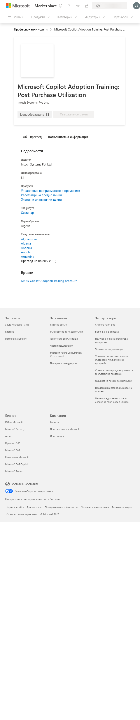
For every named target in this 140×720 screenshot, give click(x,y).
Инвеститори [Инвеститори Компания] (57, 436)
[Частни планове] (86, 5)
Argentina (27, 256)
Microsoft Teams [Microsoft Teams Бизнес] (14, 471)
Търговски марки (122, 507)
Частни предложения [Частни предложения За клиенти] (61, 345)
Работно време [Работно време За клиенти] (58, 324)
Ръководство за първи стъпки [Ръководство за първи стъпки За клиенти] (66, 331)
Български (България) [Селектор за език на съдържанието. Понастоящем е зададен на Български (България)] (25, 483)
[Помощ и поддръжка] (69, 5)
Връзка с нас (34, 507)
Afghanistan (29, 239)
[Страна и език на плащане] (109, 5)
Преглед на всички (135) (38, 261)
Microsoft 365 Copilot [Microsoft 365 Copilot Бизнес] (16, 464)
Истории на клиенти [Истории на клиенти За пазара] (16, 338)
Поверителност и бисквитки (62, 507)
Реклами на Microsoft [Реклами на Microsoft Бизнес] (17, 457)
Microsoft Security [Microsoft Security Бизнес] (14, 429)
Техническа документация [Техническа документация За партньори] (109, 349)
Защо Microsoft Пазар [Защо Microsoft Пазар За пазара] (17, 324)
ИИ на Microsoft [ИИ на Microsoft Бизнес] (14, 422)
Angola (25, 252)
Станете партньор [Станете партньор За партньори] (105, 324)
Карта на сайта (15, 507)
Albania (26, 243)
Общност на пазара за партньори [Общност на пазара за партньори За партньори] (113, 380)
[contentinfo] (51, 29)
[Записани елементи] (77, 5)
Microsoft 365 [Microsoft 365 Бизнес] (12, 450)
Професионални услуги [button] (30, 29)
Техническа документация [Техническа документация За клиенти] (64, 338)
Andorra (26, 248)
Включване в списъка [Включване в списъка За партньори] (107, 331)
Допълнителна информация (68, 137)
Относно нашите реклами (22, 514)
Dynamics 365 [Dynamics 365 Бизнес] (12, 443)
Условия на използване (95, 507)
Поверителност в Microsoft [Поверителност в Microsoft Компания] (65, 429)
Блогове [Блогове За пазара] (9, 331)
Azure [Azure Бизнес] (8, 436)
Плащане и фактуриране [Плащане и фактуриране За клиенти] (63, 363)
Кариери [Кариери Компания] (54, 422)
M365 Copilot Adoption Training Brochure (49, 281)
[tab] (33, 137)
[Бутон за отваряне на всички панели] (15, 17)
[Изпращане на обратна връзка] (60, 5)
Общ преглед (32, 137)
